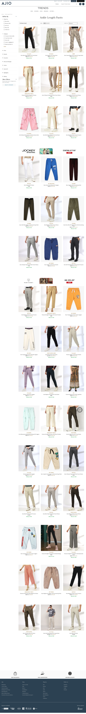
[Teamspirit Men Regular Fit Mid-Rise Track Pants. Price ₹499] (51, 382)
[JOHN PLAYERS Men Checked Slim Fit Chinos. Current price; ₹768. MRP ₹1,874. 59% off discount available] (29, 621)
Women (44, 686)
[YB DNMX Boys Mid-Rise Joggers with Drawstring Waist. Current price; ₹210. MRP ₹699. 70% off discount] (29, 212)
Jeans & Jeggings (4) (9, 42)
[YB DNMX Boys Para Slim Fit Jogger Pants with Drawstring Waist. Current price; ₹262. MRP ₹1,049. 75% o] (73, 213)
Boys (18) (7, 27)
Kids (44, 688)
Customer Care (66, 1)
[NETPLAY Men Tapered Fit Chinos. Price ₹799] (29, 172)
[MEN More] (33, 11)
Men (44, 684)
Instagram (65, 686)
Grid (41, 23)
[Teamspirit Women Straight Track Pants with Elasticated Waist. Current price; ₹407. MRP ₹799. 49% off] (73, 541)
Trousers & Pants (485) (9, 36)
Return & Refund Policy (6, 693)
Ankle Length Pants (8, 14)
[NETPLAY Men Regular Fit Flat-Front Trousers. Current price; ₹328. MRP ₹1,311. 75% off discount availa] (29, 302)
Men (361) (7, 21)
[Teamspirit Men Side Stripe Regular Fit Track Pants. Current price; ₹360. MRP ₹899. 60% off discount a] (29, 43)
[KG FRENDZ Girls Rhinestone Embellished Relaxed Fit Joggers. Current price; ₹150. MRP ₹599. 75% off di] (29, 420)
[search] (77, 4)
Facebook (65, 684)
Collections (45, 698)
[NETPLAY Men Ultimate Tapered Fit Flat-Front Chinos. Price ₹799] (51, 82)
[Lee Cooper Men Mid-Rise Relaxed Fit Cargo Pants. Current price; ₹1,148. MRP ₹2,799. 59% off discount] (51, 621)
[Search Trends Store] (69, 4)
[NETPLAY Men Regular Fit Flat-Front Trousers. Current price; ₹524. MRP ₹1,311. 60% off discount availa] (73, 122)
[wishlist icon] (80, 4)
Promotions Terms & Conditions (7, 694)
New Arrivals (45, 693)
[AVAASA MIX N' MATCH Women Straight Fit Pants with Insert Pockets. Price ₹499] (51, 302)
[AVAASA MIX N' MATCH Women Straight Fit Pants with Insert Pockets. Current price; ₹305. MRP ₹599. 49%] (51, 421)
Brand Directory (45, 694)
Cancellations (24, 689)
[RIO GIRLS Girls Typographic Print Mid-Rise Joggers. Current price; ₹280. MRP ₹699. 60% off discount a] (29, 342)
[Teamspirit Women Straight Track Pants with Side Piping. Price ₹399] (51, 541)
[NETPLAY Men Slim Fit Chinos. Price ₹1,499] (73, 621)
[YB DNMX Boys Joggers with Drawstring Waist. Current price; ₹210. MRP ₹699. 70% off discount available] (73, 172)
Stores (44, 691)
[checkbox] (9, 21)
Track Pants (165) (8, 38)
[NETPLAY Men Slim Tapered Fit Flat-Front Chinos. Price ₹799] (51, 501)
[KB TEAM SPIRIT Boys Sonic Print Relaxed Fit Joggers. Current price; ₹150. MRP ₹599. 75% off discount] (51, 171)
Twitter (65, 688)
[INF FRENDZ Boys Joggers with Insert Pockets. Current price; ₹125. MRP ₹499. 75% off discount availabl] (51, 251)
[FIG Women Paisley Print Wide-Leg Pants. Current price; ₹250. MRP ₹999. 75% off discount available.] (73, 382)
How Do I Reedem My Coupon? (27, 694)
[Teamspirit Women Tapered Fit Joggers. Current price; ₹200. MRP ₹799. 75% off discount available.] (29, 382)
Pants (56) (7, 40)
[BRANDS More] (49, 11)
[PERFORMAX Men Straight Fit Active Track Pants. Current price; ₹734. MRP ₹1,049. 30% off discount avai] (73, 421)
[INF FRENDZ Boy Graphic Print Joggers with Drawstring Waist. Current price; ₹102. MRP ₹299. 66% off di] (51, 460)
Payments (24, 691)
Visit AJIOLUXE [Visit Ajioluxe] (81, 1)
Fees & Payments (4, 691)
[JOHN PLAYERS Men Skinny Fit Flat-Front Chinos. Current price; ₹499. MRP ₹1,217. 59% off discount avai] (73, 501)
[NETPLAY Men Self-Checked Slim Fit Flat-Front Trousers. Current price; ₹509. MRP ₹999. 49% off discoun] (73, 252)
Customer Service (25, 693)
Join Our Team (4, 686)
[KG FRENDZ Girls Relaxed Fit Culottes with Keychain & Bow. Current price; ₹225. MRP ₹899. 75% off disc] (29, 122)
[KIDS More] (43, 11)
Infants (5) (7, 29)
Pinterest (65, 689)
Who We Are (4, 684)
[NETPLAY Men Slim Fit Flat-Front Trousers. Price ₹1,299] (29, 501)
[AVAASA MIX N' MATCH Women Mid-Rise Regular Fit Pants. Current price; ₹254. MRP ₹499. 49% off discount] (29, 82)
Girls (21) (7, 25)
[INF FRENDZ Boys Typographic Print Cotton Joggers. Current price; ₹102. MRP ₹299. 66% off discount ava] (73, 301)
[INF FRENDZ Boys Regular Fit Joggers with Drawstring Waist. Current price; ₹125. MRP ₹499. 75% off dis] (51, 580)
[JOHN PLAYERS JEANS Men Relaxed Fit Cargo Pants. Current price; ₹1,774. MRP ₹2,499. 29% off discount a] (51, 342)
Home (3, 14)
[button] (10, 16)
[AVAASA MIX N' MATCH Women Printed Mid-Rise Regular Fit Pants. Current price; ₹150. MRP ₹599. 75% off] (29, 580)
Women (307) (7, 23)
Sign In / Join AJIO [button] (58, 1)
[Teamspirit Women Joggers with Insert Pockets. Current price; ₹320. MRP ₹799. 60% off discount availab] (73, 342)
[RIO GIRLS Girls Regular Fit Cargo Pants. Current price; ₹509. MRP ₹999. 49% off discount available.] (51, 43)
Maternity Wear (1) (9, 44)
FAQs (23, 686)
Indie (44, 689)
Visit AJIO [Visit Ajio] (74, 1)
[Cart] (83, 4)
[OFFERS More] (54, 11)
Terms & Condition (5, 688)
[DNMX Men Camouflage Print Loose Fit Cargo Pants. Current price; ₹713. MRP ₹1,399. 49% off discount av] (73, 43)
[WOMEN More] (39, 11)
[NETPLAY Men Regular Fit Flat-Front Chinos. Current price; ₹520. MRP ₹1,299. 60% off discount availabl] (73, 82)
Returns (23, 688)
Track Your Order (25, 684)
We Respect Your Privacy (6, 689)
